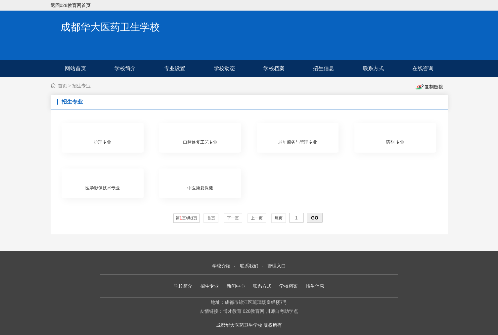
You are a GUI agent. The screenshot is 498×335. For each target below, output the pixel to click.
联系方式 (373, 68)
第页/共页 (186, 218)
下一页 (233, 218)
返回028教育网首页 (71, 5)
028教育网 (253, 311)
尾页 (279, 218)
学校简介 (125, 68)
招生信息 (323, 68)
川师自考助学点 (282, 311)
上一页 (257, 218)
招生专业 (81, 85)
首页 (62, 85)
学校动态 (224, 68)
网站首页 (75, 68)
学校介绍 (221, 265)
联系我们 (249, 265)
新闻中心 (236, 286)
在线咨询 (422, 68)
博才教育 (232, 311)
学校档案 (274, 68)
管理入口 (276, 265)
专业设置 (174, 68)
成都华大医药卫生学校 (110, 27)
